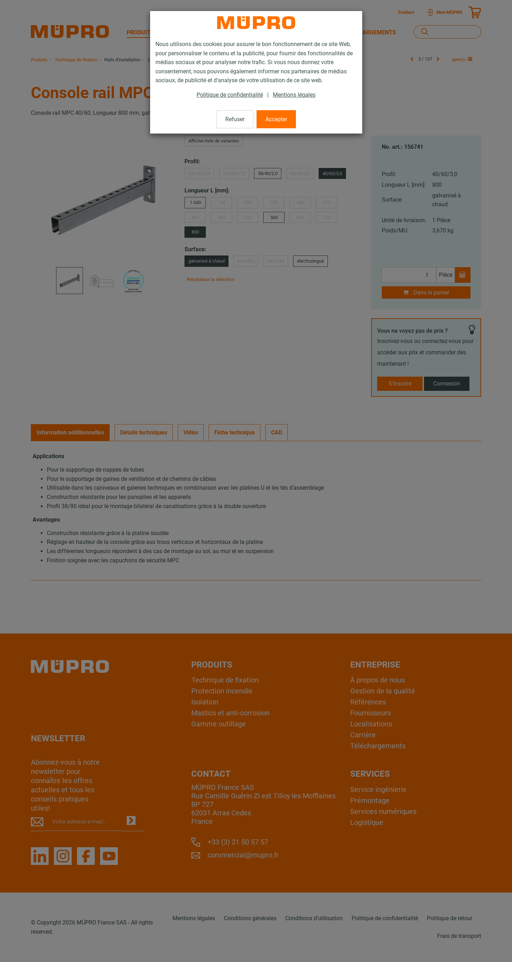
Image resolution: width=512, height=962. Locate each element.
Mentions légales (294, 94)
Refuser (234, 119)
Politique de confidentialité (230, 94)
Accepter (276, 119)
